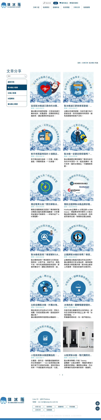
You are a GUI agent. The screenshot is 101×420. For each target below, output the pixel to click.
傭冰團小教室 (13, 104)
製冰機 (42, 416)
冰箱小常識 (12, 93)
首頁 (79, 63)
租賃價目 (49, 407)
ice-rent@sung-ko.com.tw (48, 402)
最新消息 (11, 82)
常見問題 (72, 407)
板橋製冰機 (58, 416)
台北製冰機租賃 (76, 416)
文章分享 (85, 63)
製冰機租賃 (66, 416)
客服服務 (49, 410)
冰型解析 (11, 99)
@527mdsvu (45, 399)
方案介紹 (38, 407)
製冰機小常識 (13, 88)
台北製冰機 (49, 416)
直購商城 (61, 407)
